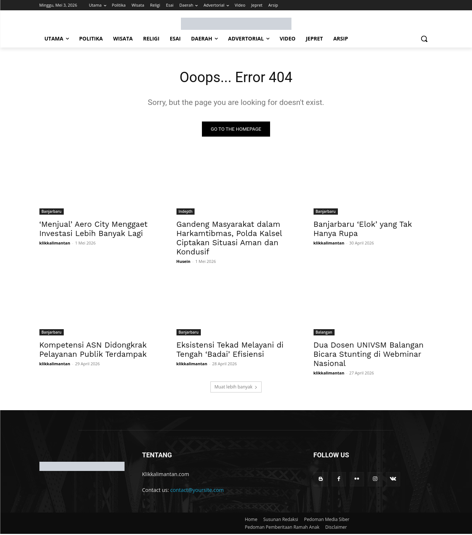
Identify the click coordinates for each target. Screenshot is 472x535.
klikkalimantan (54, 243)
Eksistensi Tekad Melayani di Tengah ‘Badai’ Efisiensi (230, 350)
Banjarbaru (52, 212)
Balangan (324, 332)
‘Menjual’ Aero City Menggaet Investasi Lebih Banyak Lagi (93, 229)
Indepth (186, 212)
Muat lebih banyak (236, 387)
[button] (424, 38)
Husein (183, 262)
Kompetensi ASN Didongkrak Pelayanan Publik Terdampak (93, 350)
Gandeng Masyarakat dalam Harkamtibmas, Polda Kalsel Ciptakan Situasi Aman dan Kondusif (229, 238)
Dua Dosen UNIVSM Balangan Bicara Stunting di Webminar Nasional (369, 355)
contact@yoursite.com (197, 490)
